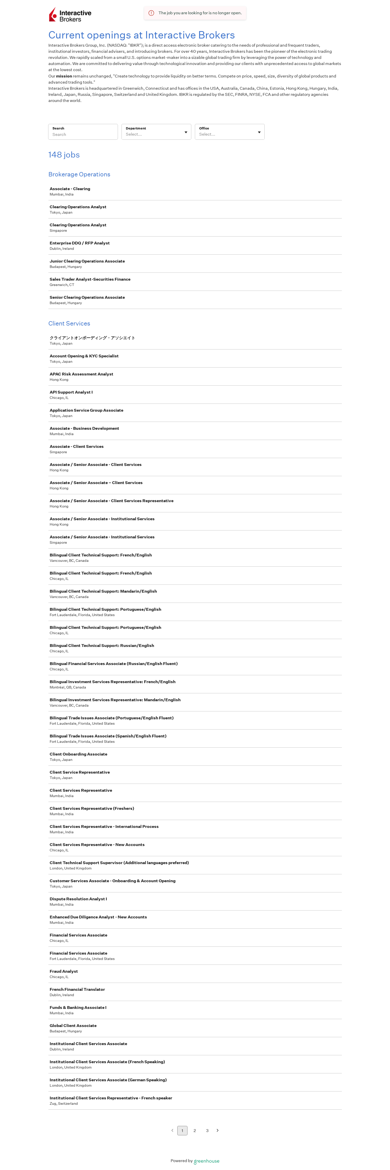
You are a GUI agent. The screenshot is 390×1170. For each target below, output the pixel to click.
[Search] (83, 135)
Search (58, 128)
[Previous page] (172, 1131)
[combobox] (126, 134)
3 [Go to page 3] (207, 1130)
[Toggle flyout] (186, 132)
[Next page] (218, 1131)
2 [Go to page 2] (195, 1130)
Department (136, 128)
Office (204, 128)
